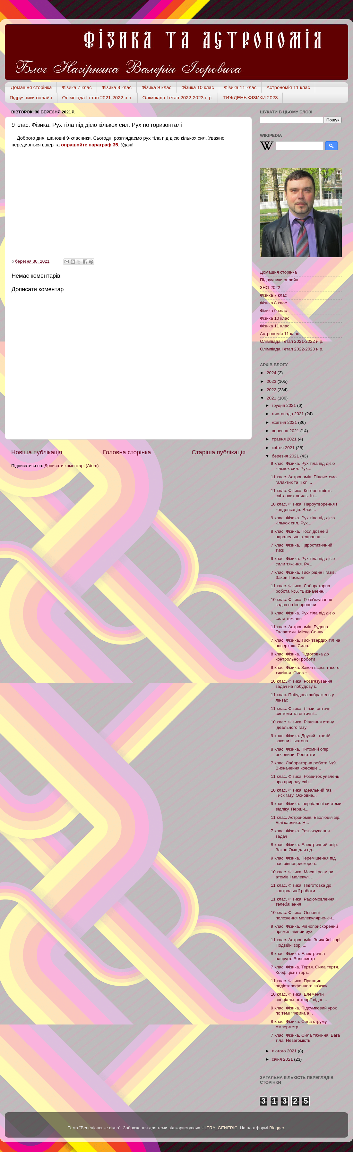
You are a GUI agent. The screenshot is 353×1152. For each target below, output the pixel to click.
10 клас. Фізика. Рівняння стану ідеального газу (302, 724)
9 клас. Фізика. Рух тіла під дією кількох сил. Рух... (303, 466)
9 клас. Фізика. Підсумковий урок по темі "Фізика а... (304, 1011)
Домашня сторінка (31, 87)
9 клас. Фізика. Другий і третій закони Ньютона (301, 738)
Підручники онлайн (31, 97)
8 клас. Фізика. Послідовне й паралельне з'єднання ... (299, 534)
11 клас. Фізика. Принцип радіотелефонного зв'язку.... (301, 983)
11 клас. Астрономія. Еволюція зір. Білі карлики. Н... (305, 820)
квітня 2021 (284, 447)
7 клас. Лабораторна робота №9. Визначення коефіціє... (304, 765)
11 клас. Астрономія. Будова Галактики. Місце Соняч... (299, 629)
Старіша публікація (218, 452)
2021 (272, 398)
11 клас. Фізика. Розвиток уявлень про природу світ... (305, 779)
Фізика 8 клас (117, 87)
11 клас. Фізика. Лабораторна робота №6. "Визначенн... (300, 588)
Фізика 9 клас (156, 87)
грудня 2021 (284, 405)
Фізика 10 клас (197, 87)
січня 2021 (283, 1059)
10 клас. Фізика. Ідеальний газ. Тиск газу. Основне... (301, 793)
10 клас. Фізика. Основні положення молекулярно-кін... (303, 915)
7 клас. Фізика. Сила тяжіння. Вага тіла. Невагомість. (305, 1038)
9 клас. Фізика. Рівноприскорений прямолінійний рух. (304, 929)
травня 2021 (285, 439)
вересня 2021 (286, 430)
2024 (272, 372)
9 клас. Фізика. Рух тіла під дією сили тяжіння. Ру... (303, 561)
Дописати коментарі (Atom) (71, 465)
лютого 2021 (285, 1051)
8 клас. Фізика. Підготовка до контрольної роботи (300, 657)
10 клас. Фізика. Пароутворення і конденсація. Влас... (304, 507)
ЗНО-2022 (270, 287)
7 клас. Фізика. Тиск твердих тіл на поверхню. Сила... (305, 643)
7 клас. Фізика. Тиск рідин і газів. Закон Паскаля (303, 575)
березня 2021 (286, 456)
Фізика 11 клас (240, 87)
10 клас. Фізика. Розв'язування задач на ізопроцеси (301, 602)
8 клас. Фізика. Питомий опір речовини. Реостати (299, 752)
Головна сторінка (127, 452)
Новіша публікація (36, 452)
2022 (272, 389)
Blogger (276, 1127)
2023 (272, 381)
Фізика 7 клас (76, 87)
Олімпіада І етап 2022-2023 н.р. (177, 97)
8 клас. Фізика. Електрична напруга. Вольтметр (298, 956)
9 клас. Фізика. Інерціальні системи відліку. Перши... (306, 806)
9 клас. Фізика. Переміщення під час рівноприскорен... (303, 861)
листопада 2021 (288, 413)
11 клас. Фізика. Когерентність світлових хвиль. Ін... (301, 493)
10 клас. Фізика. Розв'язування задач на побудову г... (301, 684)
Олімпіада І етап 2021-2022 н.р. (97, 97)
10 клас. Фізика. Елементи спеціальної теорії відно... (299, 997)
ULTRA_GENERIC (219, 1127)
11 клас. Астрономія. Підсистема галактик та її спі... (304, 479)
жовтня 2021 (285, 422)
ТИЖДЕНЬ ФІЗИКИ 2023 (250, 97)
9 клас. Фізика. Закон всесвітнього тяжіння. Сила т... (305, 670)
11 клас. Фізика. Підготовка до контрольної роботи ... (301, 888)
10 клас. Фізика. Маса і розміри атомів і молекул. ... (302, 874)
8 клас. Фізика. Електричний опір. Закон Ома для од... (304, 847)
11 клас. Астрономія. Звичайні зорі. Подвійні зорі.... (306, 942)
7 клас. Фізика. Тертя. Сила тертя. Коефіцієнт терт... (305, 970)
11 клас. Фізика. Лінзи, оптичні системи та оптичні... (301, 711)
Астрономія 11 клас (288, 87)
